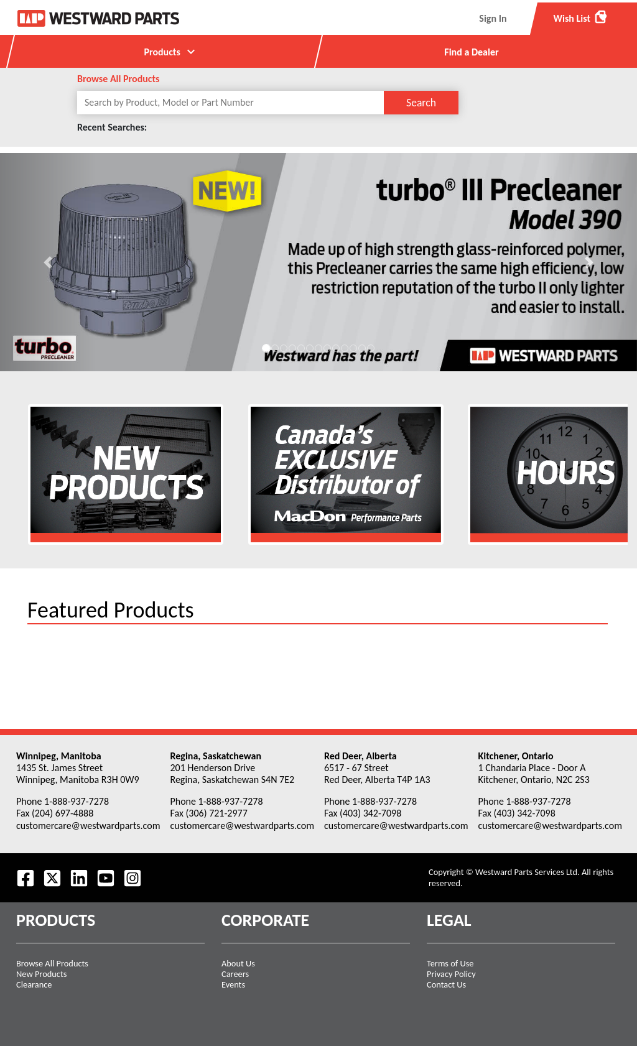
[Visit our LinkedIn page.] (79, 878)
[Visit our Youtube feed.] (105, 878)
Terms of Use (450, 963)
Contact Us (446, 984)
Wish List (581, 16)
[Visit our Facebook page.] (25, 878)
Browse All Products (118, 79)
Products (171, 51)
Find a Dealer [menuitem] (471, 52)
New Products (41, 973)
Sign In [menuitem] (492, 18)
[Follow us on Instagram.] (132, 878)
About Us (238, 963)
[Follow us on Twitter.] (52, 878)
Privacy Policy (451, 973)
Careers (235, 973)
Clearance (34, 984)
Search (421, 102)
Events (233, 984)
